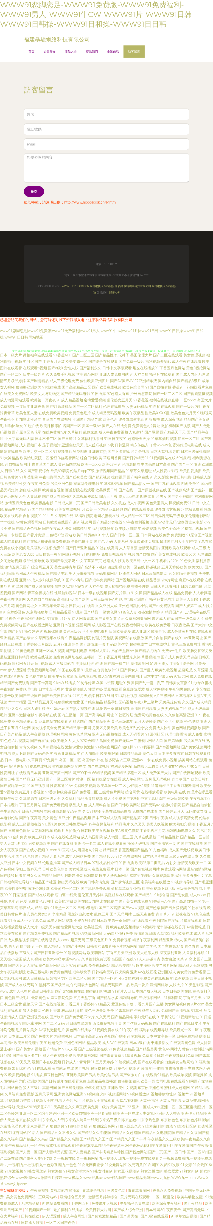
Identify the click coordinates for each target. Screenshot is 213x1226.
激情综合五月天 (73, 1197)
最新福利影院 (87, 875)
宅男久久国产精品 (37, 875)
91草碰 (17, 586)
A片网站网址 (127, 946)
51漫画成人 (159, 663)
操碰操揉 (200, 1075)
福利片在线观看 (162, 374)
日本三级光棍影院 (195, 451)
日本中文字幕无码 (158, 676)
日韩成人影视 (32, 1222)
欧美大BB (196, 567)
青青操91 (87, 1062)
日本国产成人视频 (146, 991)
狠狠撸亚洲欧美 (28, 387)
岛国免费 (106, 741)
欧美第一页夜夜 (43, 400)
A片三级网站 (164, 696)
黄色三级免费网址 (186, 644)
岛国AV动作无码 (163, 522)
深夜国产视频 (115, 1036)
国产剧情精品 (38, 381)
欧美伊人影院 (187, 599)
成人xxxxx (198, 895)
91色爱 (21, 901)
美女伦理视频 (194, 355)
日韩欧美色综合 (55, 869)
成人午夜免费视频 (113, 432)
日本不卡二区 (46, 439)
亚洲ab (25, 580)
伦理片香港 (51, 1010)
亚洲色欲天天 (73, 445)
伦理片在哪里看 (200, 792)
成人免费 (195, 734)
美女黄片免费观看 (191, 972)
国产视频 (82, 1068)
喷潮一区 (83, 779)
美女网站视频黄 (177, 1004)
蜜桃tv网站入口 (150, 741)
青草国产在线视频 (57, 419)
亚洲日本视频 (64, 625)
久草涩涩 (201, 670)
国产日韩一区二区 (125, 535)
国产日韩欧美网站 (125, 805)
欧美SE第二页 (146, 863)
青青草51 (163, 914)
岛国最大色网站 (86, 985)
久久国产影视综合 (35, 471)
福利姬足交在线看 (106, 779)
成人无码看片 (133, 734)
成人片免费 (113, 798)
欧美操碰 (143, 965)
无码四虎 (204, 554)
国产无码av (150, 805)
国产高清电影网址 (99, 715)
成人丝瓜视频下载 (99, 445)
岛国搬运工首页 (146, 766)
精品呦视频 (63, 1036)
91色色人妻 (127, 612)
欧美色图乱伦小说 (133, 728)
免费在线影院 (85, 920)
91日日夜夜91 (115, 439)
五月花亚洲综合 (66, 644)
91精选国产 (78, 721)
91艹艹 (48, 516)
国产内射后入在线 (23, 965)
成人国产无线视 (181, 850)
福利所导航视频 (90, 798)
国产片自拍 (154, 638)
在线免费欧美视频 (53, 413)
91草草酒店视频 (164, 439)
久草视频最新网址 (53, 606)
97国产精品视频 (41, 509)
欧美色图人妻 (27, 413)
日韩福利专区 (57, 978)
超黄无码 (77, 940)
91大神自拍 (139, 374)
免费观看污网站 (173, 869)
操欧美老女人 (60, 741)
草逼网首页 (112, 458)
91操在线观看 (190, 920)
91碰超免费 (53, 1043)
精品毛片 (122, 824)
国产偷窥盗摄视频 (198, 394)
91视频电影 (62, 451)
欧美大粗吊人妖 (146, 953)
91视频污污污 (151, 927)
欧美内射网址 (132, 676)
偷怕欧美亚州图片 (94, 381)
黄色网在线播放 (79, 1030)
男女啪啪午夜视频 (183, 573)
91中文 (81, 766)
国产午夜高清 (30, 818)
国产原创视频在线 (152, 490)
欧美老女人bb (23, 554)
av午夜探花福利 (101, 824)
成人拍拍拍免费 (117, 586)
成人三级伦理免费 (64, 381)
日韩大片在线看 (82, 606)
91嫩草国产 (124, 1010)
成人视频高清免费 (183, 818)
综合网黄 (132, 792)
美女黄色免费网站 (21, 1197)
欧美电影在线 (175, 792)
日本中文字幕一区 (161, 1036)
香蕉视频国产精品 (133, 850)
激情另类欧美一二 (192, 863)
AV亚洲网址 (193, 638)
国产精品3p (144, 895)
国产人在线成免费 (116, 426)
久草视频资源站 (85, 496)
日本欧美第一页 (109, 920)
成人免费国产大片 (156, 773)
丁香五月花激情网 (184, 786)
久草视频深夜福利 (167, 875)
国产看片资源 (34, 535)
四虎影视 (114, 567)
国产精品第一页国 (76, 728)
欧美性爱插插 (190, 471)
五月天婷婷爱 (145, 721)
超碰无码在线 (68, 882)
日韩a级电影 (87, 908)
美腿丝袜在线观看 (119, 895)
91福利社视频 (126, 696)
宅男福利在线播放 (155, 882)
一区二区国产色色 (61, 1222)
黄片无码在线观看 (135, 1197)
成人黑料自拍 (99, 805)
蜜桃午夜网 (9, 798)
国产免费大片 (42, 1036)
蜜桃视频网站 (63, 766)
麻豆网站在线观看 (53, 721)
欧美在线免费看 (158, 625)
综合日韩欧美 (91, 458)
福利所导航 (128, 998)
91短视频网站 (75, 953)
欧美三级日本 (39, 837)
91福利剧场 (90, 554)
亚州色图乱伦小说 (133, 606)
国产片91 (15, 631)
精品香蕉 (153, 580)
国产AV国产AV (122, 381)
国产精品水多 (107, 998)
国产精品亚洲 (99, 721)
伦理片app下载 (82, 471)
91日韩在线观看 (78, 1023)
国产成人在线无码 (19, 985)
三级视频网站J (151, 998)
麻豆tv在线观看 (191, 580)
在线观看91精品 (156, 1075)
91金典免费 (17, 837)
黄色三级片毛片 (76, 631)
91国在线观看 (69, 670)
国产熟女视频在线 (80, 708)
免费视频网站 (99, 965)
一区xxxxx (188, 400)
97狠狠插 (137, 888)
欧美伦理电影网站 (195, 516)
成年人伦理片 (20, 991)
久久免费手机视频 (60, 374)
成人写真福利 (109, 676)
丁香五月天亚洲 (119, 953)
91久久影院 (159, 477)
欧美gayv (109, 464)
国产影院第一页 (93, 644)
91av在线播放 (64, 683)
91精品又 (103, 1004)
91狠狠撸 (152, 419)
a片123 (21, 843)
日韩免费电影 (192, 586)
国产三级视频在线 (93, 1049)
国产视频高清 (179, 490)
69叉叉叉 (23, 1062)
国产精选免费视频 (37, 933)
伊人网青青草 (83, 618)
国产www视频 (133, 908)
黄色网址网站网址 (53, 965)
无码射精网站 (106, 573)
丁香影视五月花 (152, 831)
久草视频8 (184, 696)
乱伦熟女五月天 (119, 400)
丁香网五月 (80, 1203)
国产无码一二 (126, 741)
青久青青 (192, 946)
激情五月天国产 (17, 567)
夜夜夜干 (173, 1210)
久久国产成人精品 (196, 702)
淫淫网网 (83, 625)
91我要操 (147, 747)
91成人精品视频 (70, 400)
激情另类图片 (149, 548)
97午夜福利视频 (136, 522)
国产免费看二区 (85, 792)
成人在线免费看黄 (111, 843)
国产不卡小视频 (170, 721)
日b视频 (41, 663)
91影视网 (204, 413)
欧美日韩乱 (200, 779)
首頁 (31, 51)
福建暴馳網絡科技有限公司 (134, 286)
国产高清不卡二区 (27, 1055)
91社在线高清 (107, 548)
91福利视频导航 (101, 528)
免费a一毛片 (172, 651)
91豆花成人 (67, 850)
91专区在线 (201, 689)
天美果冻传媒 (170, 702)
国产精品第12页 (135, 818)
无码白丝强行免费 (118, 933)
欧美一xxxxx (91, 464)
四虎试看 (147, 496)
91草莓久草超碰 (139, 471)
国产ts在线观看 (135, 920)
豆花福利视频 (42, 831)
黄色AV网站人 (169, 1049)
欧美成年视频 (181, 1075)
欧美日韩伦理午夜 (28, 1043)
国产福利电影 (76, 651)
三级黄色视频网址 (191, 888)
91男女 (161, 496)
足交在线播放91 (146, 368)
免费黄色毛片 (80, 413)
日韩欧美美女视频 (95, 831)
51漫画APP (160, 786)
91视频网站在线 (162, 458)
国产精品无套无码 (49, 856)
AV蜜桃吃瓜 (196, 927)
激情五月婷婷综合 (103, 1197)
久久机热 (118, 503)
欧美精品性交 (16, 483)
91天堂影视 (194, 985)
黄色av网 (150, 753)
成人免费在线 (201, 676)
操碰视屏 (118, 477)
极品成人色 (78, 805)
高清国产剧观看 (143, 708)
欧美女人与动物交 (45, 394)
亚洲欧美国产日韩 (41, 1081)
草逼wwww (71, 959)
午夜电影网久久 (52, 477)
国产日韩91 (67, 439)
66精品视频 (101, 773)
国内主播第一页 (71, 715)
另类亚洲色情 (61, 483)
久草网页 (35, 760)
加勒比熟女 (14, 426)
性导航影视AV (65, 593)
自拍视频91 (32, 516)
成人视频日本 (30, 445)
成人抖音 (203, 1043)
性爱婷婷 (95, 689)
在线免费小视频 (164, 760)
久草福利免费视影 (19, 1094)
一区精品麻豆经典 (108, 509)
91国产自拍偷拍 (158, 387)
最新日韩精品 (76, 528)
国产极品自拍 (62, 985)
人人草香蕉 (128, 548)
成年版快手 (82, 972)
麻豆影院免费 (61, 998)
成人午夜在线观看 (186, 361)
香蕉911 (179, 387)
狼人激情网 (32, 1010)
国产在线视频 (98, 766)
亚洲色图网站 (75, 1043)
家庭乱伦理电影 (86, 483)
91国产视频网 (38, 786)
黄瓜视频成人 (76, 689)
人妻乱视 (34, 496)
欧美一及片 (140, 985)
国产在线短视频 (51, 1004)
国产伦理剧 (25, 856)
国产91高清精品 (59, 406)
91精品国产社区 (43, 882)
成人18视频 (32, 959)
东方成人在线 (163, 618)
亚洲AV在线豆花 (143, 972)
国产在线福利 (164, 1023)
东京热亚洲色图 (150, 1088)
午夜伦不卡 (9, 419)
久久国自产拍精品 (41, 599)
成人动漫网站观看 (14, 400)
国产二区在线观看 (167, 355)
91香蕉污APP (160, 901)
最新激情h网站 (199, 869)
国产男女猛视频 (174, 908)
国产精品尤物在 (148, 651)
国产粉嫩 (153, 908)
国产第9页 (131, 798)
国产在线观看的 (151, 1062)
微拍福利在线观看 (37, 355)
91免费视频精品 (122, 1049)
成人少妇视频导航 (46, 580)
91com (51, 850)
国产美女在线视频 (165, 554)
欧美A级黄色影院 (125, 831)
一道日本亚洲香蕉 (30, 406)
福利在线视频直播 (164, 400)
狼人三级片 (32, 1088)
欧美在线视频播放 (125, 927)
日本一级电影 (16, 760)
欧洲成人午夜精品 (30, 573)
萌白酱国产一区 (68, 426)
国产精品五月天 (40, 702)
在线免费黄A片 (54, 432)
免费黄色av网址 (41, 901)
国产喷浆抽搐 (11, 875)
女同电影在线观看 (170, 1081)
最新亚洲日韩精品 (14, 657)
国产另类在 (129, 1216)
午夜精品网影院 (78, 638)
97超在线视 (78, 965)
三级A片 (26, 953)
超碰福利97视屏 (98, 991)
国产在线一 (127, 490)
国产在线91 (173, 638)
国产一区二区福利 (87, 406)
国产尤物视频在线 (69, 991)
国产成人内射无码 (190, 374)
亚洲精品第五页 (25, 721)
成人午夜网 (135, 503)
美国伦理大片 (141, 355)
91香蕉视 (141, 400)
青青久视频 (28, 747)
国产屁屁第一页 (13, 786)
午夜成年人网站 (147, 1010)
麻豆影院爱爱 (134, 689)
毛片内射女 (167, 863)
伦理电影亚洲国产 (133, 599)
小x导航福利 (129, 978)
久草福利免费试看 (96, 959)
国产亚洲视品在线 (34, 1017)
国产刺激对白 (131, 1075)
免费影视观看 (112, 554)
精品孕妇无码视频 (118, 702)
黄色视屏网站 (36, 676)
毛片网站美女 (27, 1030)
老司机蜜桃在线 (107, 516)
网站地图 (36, 337)
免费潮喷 (178, 535)
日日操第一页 (46, 554)
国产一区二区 (11, 374)
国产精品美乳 (57, 573)
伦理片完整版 (103, 638)
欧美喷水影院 (126, 528)
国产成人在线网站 (57, 496)
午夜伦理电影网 (13, 599)
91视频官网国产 (108, 747)
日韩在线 (12, 471)
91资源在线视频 (38, 766)
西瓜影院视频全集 (107, 1023)
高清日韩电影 (43, 991)
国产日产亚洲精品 (80, 548)
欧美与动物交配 (190, 1197)
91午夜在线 (128, 1030)
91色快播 (187, 561)
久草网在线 (64, 516)
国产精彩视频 (99, 477)
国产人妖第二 (186, 606)
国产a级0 (55, 368)
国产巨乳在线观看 (165, 483)
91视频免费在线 (105, 1030)
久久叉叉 (138, 824)
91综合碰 (162, 895)
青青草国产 (180, 779)
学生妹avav (55, 708)
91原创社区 (154, 734)
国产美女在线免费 (133, 901)
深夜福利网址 (133, 625)
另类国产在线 (194, 741)
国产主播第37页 (171, 946)
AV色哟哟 (191, 721)
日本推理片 (9, 805)
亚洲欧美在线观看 (176, 548)
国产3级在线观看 (154, 1216)
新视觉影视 (87, 676)
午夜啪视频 (9, 1023)
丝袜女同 (194, 766)
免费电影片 (99, 631)
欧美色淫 (110, 419)
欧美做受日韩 (106, 490)
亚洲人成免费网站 (114, 374)
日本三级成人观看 (106, 818)
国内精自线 (167, 381)
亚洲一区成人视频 (50, 651)
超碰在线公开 (175, 927)
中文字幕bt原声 (153, 798)
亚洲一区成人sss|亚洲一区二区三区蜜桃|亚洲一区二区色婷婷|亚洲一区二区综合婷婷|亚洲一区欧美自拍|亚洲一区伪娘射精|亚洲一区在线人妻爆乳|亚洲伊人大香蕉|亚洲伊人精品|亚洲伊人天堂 (106, 1113)
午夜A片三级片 (146, 702)
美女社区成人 (80, 869)
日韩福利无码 (103, 972)
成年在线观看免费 (71, 1081)
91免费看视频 (120, 940)
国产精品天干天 (173, 432)
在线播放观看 (152, 792)
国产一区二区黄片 (60, 779)
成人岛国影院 (92, 837)
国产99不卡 (82, 773)
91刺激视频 (135, 1036)
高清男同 (49, 1088)
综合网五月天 (42, 567)
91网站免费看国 (55, 1203)
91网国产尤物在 (199, 1081)
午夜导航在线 (46, 715)
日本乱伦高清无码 (88, 1036)
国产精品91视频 (66, 933)
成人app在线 (128, 496)
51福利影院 (172, 998)
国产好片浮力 (119, 593)
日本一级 (122, 869)
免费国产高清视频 (175, 1010)
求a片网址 (169, 580)
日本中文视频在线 (26, 863)
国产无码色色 (38, 753)
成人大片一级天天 (37, 927)
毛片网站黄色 (11, 1088)
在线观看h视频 (35, 368)
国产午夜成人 (53, 528)
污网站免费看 (192, 509)
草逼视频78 (150, 657)
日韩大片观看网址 (165, 586)
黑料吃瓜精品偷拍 (69, 586)
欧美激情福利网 (85, 1055)
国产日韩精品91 (135, 458)
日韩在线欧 (30, 1216)
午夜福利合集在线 (135, 1203)
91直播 (53, 618)
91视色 (10, 618)
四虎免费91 (190, 483)
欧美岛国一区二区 (111, 786)
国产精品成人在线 (158, 593)
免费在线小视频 (13, 548)
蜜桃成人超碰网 (177, 1088)
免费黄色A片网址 (146, 426)
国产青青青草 (110, 1055)
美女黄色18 (51, 818)
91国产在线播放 (190, 843)
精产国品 (110, 850)
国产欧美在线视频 (106, 387)
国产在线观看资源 (139, 509)
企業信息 (113, 51)
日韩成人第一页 (67, 503)
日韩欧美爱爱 (120, 631)
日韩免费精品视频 (191, 1036)
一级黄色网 (108, 612)
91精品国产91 (172, 612)
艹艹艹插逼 (17, 702)
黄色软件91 (110, 670)
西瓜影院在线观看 (80, 490)
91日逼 (205, 1017)
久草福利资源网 (138, 618)
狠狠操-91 (130, 747)
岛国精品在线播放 (102, 1081)
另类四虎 (80, 451)
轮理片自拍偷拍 (67, 831)
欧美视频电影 (19, 1075)
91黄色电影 (25, 651)
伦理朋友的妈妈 (173, 766)
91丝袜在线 (181, 914)
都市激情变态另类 (66, 811)
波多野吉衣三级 (118, 760)
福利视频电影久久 (181, 831)
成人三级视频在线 (26, 824)
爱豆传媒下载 (122, 1004)
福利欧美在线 (182, 933)
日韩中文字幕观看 (117, 368)
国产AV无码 (103, 541)
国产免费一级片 (131, 361)
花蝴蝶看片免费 (199, 387)
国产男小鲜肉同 (180, 496)
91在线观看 (41, 1068)
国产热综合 (25, 638)
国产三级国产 (30, 696)
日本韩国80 (155, 1210)
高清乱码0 (65, 599)
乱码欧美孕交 (117, 644)
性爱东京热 (131, 657)
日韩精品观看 (60, 612)
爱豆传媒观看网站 (64, 458)
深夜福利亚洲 (171, 953)
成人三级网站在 (62, 663)
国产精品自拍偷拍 (196, 805)
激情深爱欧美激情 (80, 747)
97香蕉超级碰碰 (58, 792)
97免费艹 (50, 760)
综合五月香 (108, 496)
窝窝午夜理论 (140, 875)
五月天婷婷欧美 (174, 567)
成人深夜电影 (172, 419)
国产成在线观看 (41, 895)
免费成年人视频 (105, 1203)
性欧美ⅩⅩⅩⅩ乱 (157, 413)
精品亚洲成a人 (171, 940)
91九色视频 (140, 451)
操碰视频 (153, 567)
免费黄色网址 (61, 972)
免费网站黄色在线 (149, 715)
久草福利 (74, 432)
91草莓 (197, 1010)
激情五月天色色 (17, 503)
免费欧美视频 (85, 786)
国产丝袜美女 (76, 477)
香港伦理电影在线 (187, 445)
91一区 (37, 946)
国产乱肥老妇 (64, 875)
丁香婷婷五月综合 (37, 644)
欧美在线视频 (41, 657)
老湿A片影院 (171, 805)
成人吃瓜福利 (11, 541)
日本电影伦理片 (51, 689)
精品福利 (42, 908)
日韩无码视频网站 (36, 811)
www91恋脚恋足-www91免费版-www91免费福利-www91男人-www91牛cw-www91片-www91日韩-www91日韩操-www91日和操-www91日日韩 (97, 14)
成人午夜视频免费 (57, 1055)
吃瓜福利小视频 (39, 548)
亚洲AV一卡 (141, 760)
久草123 (163, 933)
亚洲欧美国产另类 (81, 1075)
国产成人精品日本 (76, 863)
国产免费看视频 (55, 805)
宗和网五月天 (23, 663)
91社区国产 (32, 361)
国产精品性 (104, 355)
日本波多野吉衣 (171, 753)
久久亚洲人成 (106, 606)
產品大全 (71, 51)
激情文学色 (147, 946)
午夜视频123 (200, 798)
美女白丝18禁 (172, 959)
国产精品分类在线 (107, 522)
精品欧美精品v (123, 965)
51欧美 (87, 509)
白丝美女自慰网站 (179, 1062)
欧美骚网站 (96, 953)
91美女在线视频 (67, 509)
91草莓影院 (28, 477)
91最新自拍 (90, 670)
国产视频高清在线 (130, 580)
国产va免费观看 (161, 606)
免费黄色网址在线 (68, 657)
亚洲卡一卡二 (85, 843)
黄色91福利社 (193, 1049)
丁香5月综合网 (182, 663)
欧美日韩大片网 (98, 1210)
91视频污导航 (182, 882)
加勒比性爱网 (30, 419)
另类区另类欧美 (105, 728)
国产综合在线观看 (103, 361)
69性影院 (184, 458)
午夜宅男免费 (39, 483)
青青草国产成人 (44, 464)
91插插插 (126, 863)
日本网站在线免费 (155, 535)
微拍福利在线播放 (68, 1210)
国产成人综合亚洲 (129, 1210)
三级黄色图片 (97, 940)
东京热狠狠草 (37, 612)
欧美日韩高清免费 (94, 882)
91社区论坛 (124, 715)
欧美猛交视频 (53, 490)
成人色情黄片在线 (181, 631)
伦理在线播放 (114, 406)
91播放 (37, 1075)
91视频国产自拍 (137, 554)
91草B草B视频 (111, 483)
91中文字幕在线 (199, 541)
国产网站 (19, 593)
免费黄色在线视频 (154, 978)
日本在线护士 (160, 644)
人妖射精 (136, 432)
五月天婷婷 (104, 1062)
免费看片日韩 (153, 1055)
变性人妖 (71, 368)
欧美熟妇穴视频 (182, 824)
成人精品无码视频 (106, 413)
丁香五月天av (194, 998)
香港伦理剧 (140, 586)
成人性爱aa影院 (166, 471)
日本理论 (7, 946)
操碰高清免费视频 (55, 541)
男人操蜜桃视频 (82, 573)
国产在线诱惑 (41, 940)
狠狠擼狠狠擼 (101, 1068)
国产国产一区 (182, 464)
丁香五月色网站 (172, 368)
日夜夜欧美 (180, 625)
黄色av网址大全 (13, 496)
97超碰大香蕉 (118, 394)
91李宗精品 (57, 914)
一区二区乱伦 (163, 1197)
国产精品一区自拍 (195, 837)
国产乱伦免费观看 (95, 888)
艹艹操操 (7, 522)
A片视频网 (20, 741)
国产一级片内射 (189, 406)
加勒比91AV (21, 1068)
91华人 (103, 535)
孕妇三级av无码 (28, 869)
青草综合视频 (93, 1190)
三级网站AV (48, 1197)
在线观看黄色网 (183, 1043)
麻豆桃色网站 (54, 1075)
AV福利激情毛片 (52, 1030)
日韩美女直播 (176, 683)
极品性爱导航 (34, 561)
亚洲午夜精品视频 (76, 818)
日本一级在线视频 (92, 593)
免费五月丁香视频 (29, 792)
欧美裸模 (47, 426)
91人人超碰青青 (147, 959)
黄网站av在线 (63, 1068)
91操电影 (23, 946)
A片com (197, 1004)
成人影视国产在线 (106, 625)
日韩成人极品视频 (14, 940)
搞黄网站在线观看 (192, 760)
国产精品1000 (103, 856)
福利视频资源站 (158, 361)
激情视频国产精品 (110, 471)
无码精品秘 (30, 1203)
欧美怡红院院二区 (34, 458)
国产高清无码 (193, 1210)
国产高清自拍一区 (186, 901)
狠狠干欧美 (9, 696)
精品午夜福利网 (145, 940)
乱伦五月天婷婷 (91, 895)
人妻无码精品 (137, 406)
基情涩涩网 (140, 663)
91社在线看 (197, 908)
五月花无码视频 (158, 779)
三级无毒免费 (144, 914)
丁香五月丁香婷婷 (80, 1004)
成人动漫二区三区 (118, 837)
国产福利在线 (138, 477)
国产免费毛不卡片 (80, 1017)
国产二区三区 (83, 355)
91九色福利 (158, 850)
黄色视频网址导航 (42, 670)
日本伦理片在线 (155, 856)
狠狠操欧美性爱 (67, 702)
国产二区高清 (110, 908)
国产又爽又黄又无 (109, 618)
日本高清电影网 (154, 573)
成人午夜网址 (133, 779)
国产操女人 (129, 670)
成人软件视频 (157, 689)
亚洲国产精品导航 (87, 419)
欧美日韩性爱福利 (72, 824)
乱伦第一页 (105, 708)
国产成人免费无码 (175, 657)
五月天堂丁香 (84, 998)
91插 (12, 920)
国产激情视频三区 (125, 882)
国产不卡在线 (119, 451)
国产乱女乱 (179, 895)
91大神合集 (94, 586)
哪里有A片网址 (90, 850)
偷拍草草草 (120, 888)
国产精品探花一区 (126, 773)
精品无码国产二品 (115, 985)
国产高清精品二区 (76, 387)
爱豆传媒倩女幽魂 (144, 541)
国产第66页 (173, 741)
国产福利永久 (90, 368)
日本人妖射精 (34, 708)
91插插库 (98, 394)
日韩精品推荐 (168, 837)
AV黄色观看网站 (29, 522)
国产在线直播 (62, 843)
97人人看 (69, 1049)
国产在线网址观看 (187, 773)
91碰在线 (31, 426)
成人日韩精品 (34, 978)
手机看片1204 (167, 561)
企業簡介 (50, 51)
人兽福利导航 (193, 953)
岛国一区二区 (70, 760)
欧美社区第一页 (96, 927)
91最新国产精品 (85, 612)
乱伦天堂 (30, 1004)
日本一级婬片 (34, 374)
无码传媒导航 (196, 811)
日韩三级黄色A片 (104, 599)
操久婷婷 (31, 631)
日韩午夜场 (158, 818)
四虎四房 (122, 972)
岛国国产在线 (123, 959)
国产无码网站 (121, 914)
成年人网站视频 (60, 920)
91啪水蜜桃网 (30, 1023)
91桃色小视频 (124, 1068)
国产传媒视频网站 (145, 869)
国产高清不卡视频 (91, 567)
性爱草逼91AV (61, 786)
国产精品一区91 (105, 978)
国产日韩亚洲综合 (48, 953)
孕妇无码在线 (145, 1017)
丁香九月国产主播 (149, 1004)
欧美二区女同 (80, 978)
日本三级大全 (50, 798)
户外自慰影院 (141, 394)
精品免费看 (183, 593)
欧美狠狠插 (109, 753)
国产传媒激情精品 (102, 1216)
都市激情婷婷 (149, 612)
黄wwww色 (162, 445)
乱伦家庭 (90, 432)
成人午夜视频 (34, 734)
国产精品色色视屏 (26, 528)
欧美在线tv (83, 901)
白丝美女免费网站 (14, 394)
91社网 (25, 728)
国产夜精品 (193, 1203)
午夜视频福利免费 (179, 1055)
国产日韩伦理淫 (71, 1088)
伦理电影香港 (176, 734)
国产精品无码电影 (75, 394)
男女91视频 (91, 811)
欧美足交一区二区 (37, 451)
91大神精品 (9, 458)
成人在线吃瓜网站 (65, 837)
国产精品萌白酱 (197, 940)
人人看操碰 (202, 593)
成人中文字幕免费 (31, 920)
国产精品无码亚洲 (30, 779)
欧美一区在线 (134, 567)
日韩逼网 (122, 445)
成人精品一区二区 (135, 516)
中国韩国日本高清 (155, 464)
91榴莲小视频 (192, 528)
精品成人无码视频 (193, 965)
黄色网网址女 (27, 606)
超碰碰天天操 (139, 439)
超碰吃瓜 (185, 670)
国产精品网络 (122, 1017)
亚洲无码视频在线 (106, 734)
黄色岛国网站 (69, 464)
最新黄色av (40, 998)
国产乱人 (147, 670)
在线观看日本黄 (28, 773)
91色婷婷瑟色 (14, 612)
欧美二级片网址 (164, 965)
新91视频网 (82, 522)
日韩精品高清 (131, 753)
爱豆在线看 (113, 689)
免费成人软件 (160, 728)
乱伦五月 (101, 914)
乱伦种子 (122, 355)
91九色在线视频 (128, 856)
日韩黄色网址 (19, 831)
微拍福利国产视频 (176, 426)
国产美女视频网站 (196, 747)
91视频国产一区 (38, 1210)
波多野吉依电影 (190, 522)
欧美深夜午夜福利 (167, 1203)
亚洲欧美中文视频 (122, 1088)
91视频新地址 (188, 1017)
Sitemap (114, 292)
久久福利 (69, 798)
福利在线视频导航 (153, 1030)
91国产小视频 (74, 946)
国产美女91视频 (29, 1049)
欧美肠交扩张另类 (197, 651)
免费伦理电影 (27, 689)
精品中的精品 (16, 509)
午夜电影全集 (82, 541)
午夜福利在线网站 (31, 618)
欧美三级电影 (38, 972)
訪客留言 (134, 51)
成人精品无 (53, 946)
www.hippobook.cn (75, 286)
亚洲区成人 (167, 972)
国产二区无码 (54, 1023)
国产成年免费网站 (100, 580)
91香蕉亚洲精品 (63, 753)
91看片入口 (121, 991)
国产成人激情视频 (39, 586)
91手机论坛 (166, 1017)
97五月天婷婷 (84, 696)
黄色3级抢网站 (198, 368)
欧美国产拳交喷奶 (60, 561)
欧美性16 (158, 631)
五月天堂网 (44, 1094)
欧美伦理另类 (108, 1075)
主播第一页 (93, 657)
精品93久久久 (11, 708)
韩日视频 (122, 708)
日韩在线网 (105, 696)
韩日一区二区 (189, 439)
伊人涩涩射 (17, 670)
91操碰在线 (51, 387)
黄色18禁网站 (80, 734)
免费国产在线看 (145, 811)
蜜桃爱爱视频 (95, 400)
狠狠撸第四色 (129, 1081)
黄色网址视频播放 (186, 728)
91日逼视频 (18, 895)
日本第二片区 (19, 1036)
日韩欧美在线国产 (57, 522)
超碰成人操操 (30, 490)
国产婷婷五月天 (171, 811)
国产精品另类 (146, 1049)
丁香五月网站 (30, 805)
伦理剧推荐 (51, 863)
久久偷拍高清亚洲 (179, 715)
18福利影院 (83, 516)
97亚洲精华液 (146, 381)
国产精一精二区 (117, 663)
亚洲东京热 (97, 451)
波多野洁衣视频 (167, 509)
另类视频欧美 (39, 843)
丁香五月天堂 (54, 361)
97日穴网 (181, 676)
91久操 (137, 593)
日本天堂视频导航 (165, 451)
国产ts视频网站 (167, 747)
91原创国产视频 (199, 535)
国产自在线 (39, 741)
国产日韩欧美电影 (95, 503)
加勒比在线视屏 (105, 901)
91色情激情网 (129, 464)
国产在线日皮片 (189, 1023)
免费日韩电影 (181, 477)
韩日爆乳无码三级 (165, 516)
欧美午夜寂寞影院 (63, 676)
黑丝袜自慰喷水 (80, 914)
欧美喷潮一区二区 (184, 1030)
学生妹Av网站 (87, 374)
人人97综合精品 (85, 741)
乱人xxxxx (61, 940)
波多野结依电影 (131, 419)
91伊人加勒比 (88, 753)
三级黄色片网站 (111, 792)
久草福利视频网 (90, 439)
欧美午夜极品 (133, 413)
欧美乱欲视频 (166, 670)
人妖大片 (176, 985)
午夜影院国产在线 (164, 920)
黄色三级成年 (122, 721)
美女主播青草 (65, 567)
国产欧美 (82, 599)
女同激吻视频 (11, 561)
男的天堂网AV (122, 651)
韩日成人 (26, 908)
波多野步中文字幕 (197, 875)
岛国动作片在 (93, 760)
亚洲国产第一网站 (57, 773)
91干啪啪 (156, 1068)
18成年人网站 (129, 573)
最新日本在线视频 (46, 1062)
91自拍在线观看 (162, 406)
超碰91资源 (124, 683)
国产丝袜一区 (202, 490)
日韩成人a (70, 1062)
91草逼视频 (131, 1055)
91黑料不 (42, 985)
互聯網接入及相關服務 (103, 286)
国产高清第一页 (163, 843)
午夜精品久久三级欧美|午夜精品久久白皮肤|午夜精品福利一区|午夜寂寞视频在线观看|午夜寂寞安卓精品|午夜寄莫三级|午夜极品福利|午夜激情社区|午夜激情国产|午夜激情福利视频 (106, 1145)
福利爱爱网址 (121, 766)
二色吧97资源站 (59, 535)
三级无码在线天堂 (184, 856)
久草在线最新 (145, 837)
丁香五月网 (112, 657)
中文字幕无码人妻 (19, 439)
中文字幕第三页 (89, 561)
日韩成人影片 (99, 651)
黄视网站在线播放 (129, 638)
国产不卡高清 (41, 683)
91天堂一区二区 (63, 908)
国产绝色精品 (92, 702)
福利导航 (145, 696)
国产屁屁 (151, 432)
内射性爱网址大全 (68, 927)
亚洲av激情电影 (21, 715)
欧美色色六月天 (183, 413)
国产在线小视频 (32, 850)
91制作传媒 (86, 683)
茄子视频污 (51, 445)
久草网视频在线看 (49, 638)
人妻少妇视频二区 (172, 708)
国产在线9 (31, 541)
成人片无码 (203, 933)
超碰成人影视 (114, 561)
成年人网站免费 (78, 856)
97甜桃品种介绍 (105, 863)
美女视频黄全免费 (46, 728)
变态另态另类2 (35, 914)
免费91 (59, 548)
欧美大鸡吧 (52, 959)
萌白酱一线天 (66, 895)
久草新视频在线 (51, 747)
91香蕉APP (62, 355)
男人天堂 (7, 843)
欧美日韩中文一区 (140, 561)
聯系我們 (92, 51)
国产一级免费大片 (189, 618)
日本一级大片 (11, 355)
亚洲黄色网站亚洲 (69, 1094)
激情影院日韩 (145, 933)
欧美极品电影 (42, 503)
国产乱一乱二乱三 (150, 683)
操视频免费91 (180, 503)
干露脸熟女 (160, 1043)
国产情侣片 (52, 1049)
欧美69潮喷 (59, 471)
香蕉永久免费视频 (168, 1190)
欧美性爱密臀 (16, 888)
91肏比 (190, 959)
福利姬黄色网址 (162, 599)
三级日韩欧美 (178, 798)
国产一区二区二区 (167, 394)
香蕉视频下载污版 (161, 888)
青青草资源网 (139, 1190)
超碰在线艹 (138, 644)
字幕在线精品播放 (116, 811)
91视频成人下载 (13, 753)
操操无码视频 (138, 843)
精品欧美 (94, 1043)
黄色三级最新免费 (99, 1010)
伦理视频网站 (57, 734)
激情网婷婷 (159, 985)
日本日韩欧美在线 (177, 991)
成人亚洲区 (141, 631)
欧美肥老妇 (64, 901)
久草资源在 (28, 798)
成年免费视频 (95, 1088)
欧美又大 (188, 554)
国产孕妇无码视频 (137, 1023)
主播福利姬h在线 (89, 663)
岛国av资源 (105, 683)
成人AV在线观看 (115, 1043)
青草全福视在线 (40, 593)
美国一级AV (91, 426)
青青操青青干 (176, 1068)
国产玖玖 (57, 1017)
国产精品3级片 (189, 381)
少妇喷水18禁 (138, 786)
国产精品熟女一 (137, 483)
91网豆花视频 (69, 554)
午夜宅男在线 (180, 689)
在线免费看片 (103, 869)
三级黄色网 (116, 1190)
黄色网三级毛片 (17, 998)
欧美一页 (147, 1081)
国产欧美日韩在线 (57, 696)
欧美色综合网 (133, 387)
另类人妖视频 (157, 824)
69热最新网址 (91, 933)
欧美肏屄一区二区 (65, 888)
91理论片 (49, 824)
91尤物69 (196, 683)
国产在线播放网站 (37, 625)
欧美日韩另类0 (85, 535)
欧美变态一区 (76, 361)
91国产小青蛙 (73, 580)
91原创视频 (179, 978)
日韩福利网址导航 (14, 882)
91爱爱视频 (147, 528)
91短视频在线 (126, 1062)
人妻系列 (121, 541)
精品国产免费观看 (14, 683)
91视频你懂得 (51, 631)
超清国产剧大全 (172, 541)
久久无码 (102, 1017)
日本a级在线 (139, 1043)
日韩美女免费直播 (101, 946)
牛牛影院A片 (10, 811)
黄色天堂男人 (157, 503)
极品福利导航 (73, 1010)
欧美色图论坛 (169, 528)
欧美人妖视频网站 (114, 875)
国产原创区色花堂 (26, 432)
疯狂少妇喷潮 (39, 888)
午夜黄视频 (39, 1190)
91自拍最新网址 (18, 464)
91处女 (65, 618)
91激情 (142, 1068)
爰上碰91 (7, 1049)
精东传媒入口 (141, 445)
